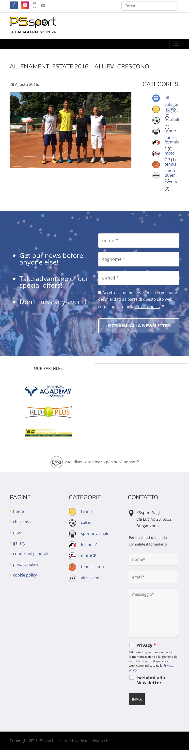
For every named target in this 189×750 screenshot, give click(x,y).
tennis (170, 108)
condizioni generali (30, 553)
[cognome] (138, 259)
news (18, 532)
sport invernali (94, 533)
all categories (172, 104)
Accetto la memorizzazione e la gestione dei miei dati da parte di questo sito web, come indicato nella (137, 299)
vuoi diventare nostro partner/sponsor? (102, 462)
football (172, 120)
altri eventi (91, 577)
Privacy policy (147, 306)
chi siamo (22, 522)
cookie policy (25, 575)
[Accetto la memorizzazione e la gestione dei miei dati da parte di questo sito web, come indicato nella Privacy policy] (99, 292)
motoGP (88, 555)
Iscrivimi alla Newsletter (150, 680)
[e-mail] (138, 278)
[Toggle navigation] (176, 44)
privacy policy (25, 564)
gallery (19, 543)
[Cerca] (149, 6)
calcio (86, 522)
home (18, 511)
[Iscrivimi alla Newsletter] (138, 325)
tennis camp (92, 566)
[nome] (138, 240)
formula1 (89, 544)
